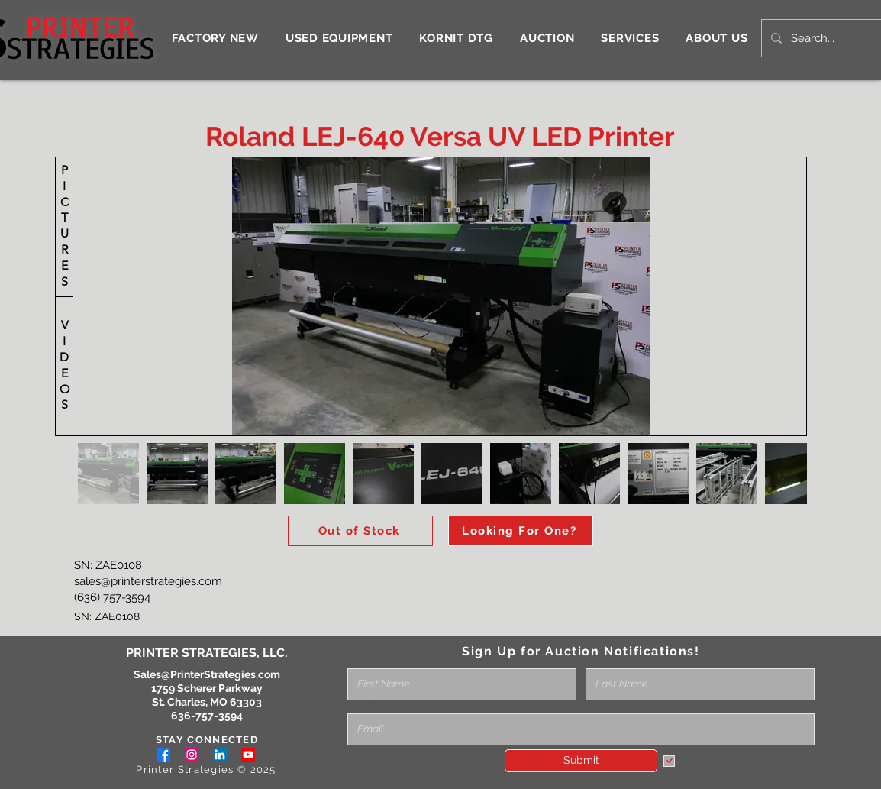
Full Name (373, 663)
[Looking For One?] (520, 531)
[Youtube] (248, 755)
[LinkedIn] (220, 755)
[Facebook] (163, 755)
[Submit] (581, 760)
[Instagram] (191, 755)
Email (361, 708)
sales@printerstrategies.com (148, 581)
